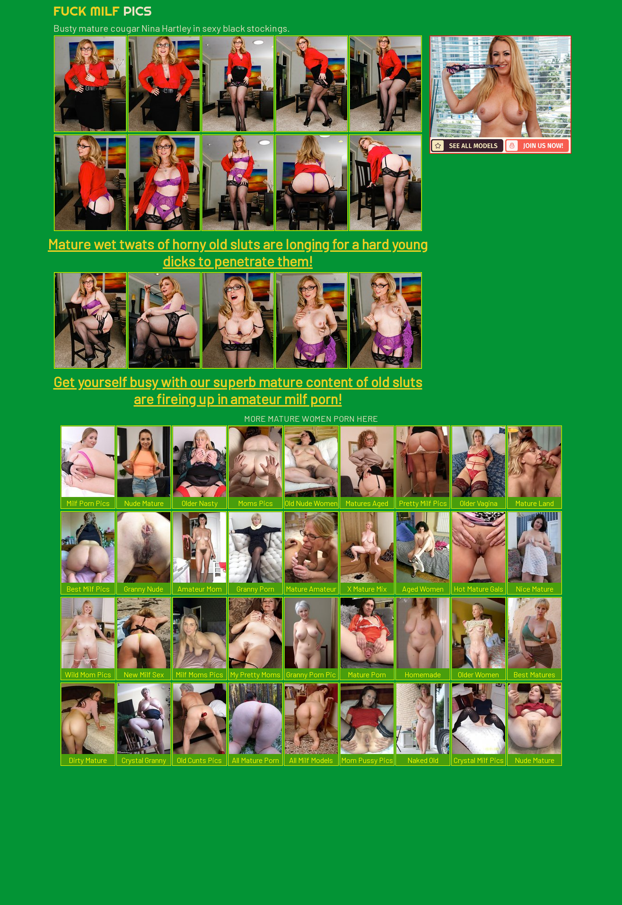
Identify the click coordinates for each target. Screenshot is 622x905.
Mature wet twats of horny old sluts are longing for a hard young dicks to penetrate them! (238, 252)
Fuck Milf (102, 10)
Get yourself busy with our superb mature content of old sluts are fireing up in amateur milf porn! (237, 390)
